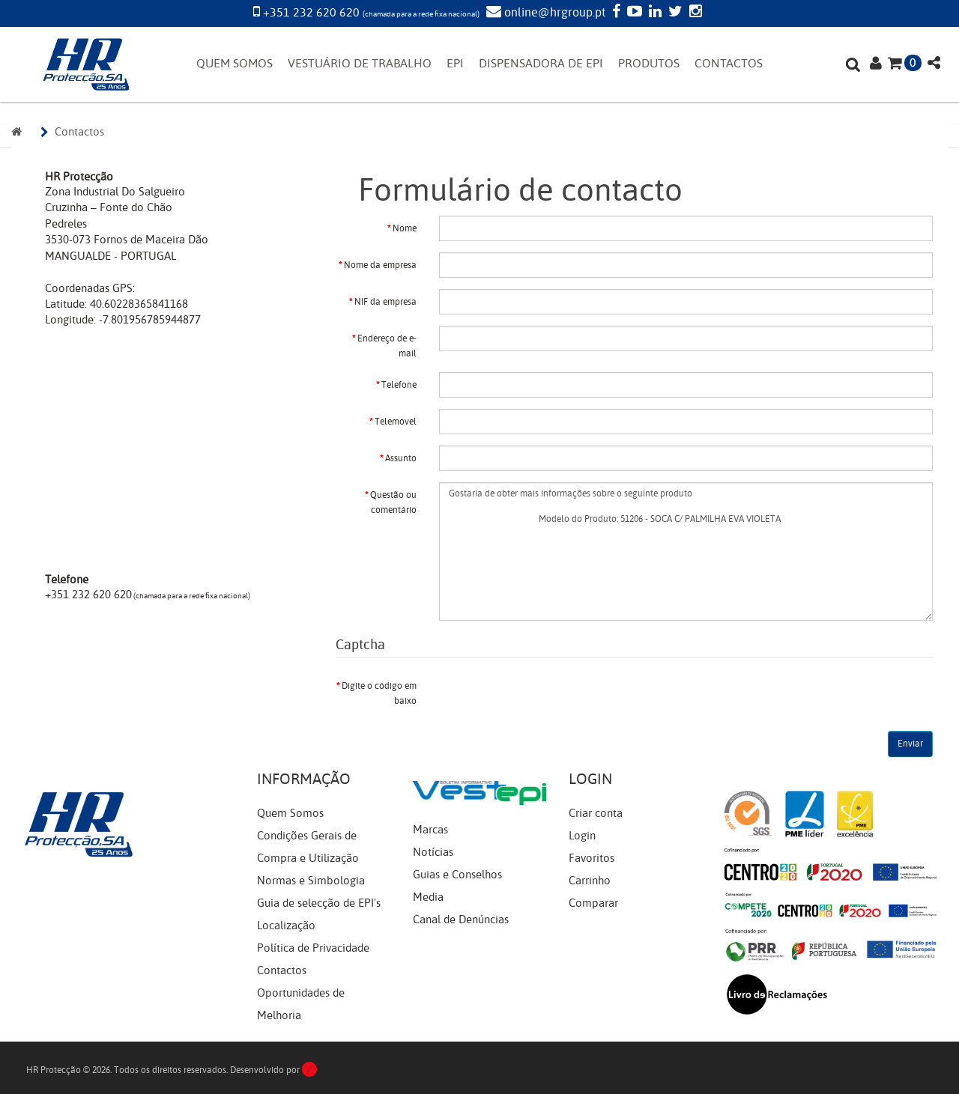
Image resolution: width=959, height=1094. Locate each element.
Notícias (433, 852)
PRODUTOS (649, 64)
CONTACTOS (729, 64)
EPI (455, 64)
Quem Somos (290, 813)
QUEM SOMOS (234, 64)
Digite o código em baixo (379, 693)
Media (428, 897)
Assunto (401, 458)
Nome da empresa (380, 265)
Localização (286, 925)
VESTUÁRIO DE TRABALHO (360, 64)
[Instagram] (694, 13)
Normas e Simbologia (311, 880)
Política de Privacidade (313, 948)
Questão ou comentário (393, 502)
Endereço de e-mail (387, 346)
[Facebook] (614, 13)
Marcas (430, 829)
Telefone (399, 385)
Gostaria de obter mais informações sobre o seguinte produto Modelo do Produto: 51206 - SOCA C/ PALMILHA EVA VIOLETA (686, 551)
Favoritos (591, 858)
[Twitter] (674, 13)
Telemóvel (396, 421)
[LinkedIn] (653, 13)
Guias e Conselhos (457, 874)
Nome (405, 228)
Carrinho (590, 880)
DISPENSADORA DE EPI (541, 64)
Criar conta (596, 813)
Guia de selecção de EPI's (319, 903)
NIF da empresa (385, 302)
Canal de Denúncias (461, 919)
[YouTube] (632, 13)
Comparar (593, 903)
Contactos (79, 131)
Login (582, 835)
